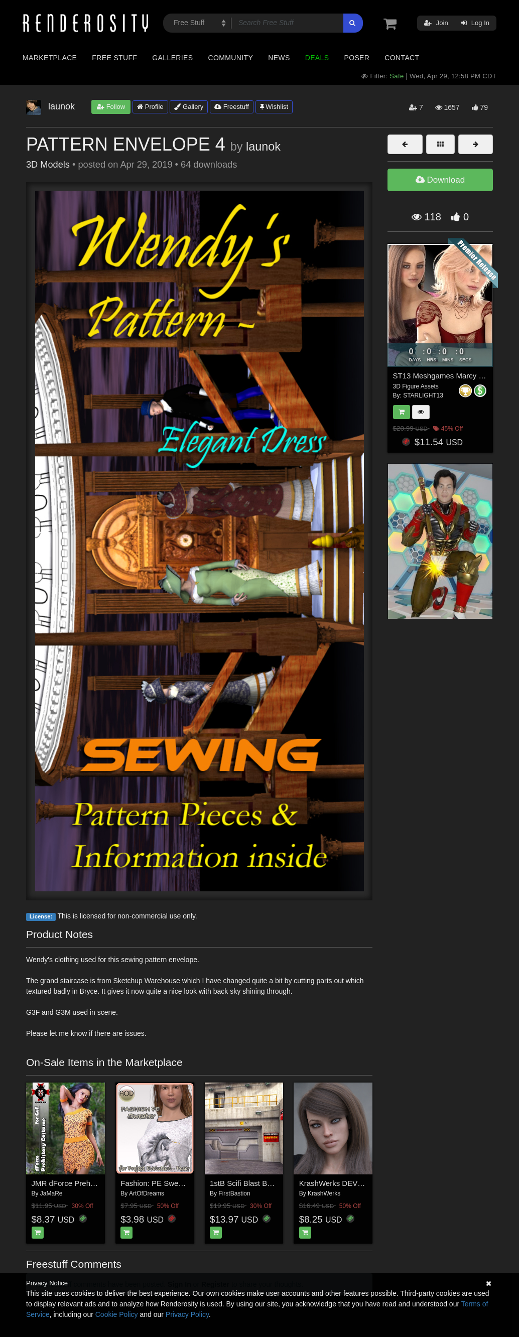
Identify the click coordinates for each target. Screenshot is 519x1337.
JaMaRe (51, 1193)
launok (263, 146)
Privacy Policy (187, 1314)
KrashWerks (324, 1193)
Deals (317, 58)
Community (230, 58)
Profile (150, 106)
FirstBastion (234, 1193)
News (279, 58)
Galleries (172, 58)
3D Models (48, 165)
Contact (401, 58)
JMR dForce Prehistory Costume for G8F (100, 1183)
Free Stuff (114, 58)
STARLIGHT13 (423, 395)
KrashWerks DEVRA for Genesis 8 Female (370, 1183)
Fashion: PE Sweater (155, 1183)
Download (440, 180)
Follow (111, 106)
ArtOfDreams (146, 1193)
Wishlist (274, 106)
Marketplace (50, 58)
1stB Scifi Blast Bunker (248, 1183)
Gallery (188, 106)
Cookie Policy (116, 1314)
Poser (356, 58)
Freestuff (231, 106)
